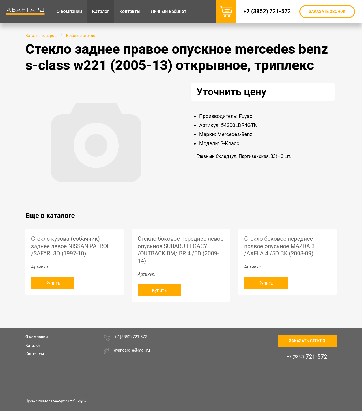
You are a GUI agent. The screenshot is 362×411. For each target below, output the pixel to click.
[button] (161, 88)
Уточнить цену (231, 92)
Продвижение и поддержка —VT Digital (56, 401)
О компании (36, 337)
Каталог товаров (41, 35)
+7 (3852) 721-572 (267, 11)
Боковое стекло (80, 35)
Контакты (34, 354)
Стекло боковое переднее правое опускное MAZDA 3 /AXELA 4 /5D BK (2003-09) (279, 246)
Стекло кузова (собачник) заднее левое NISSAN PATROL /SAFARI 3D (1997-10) (70, 246)
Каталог (32, 345)
